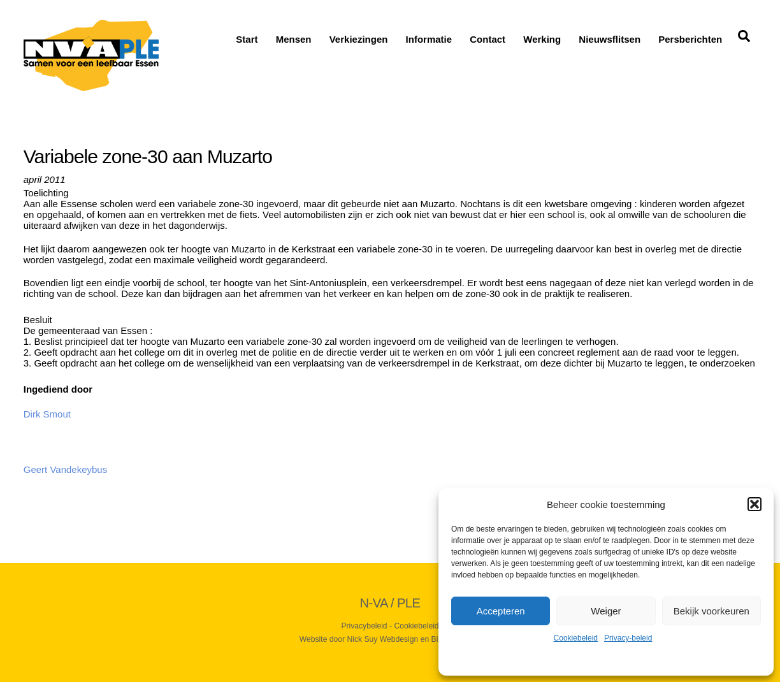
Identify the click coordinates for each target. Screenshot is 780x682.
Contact (487, 39)
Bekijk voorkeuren (711, 611)
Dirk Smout (47, 414)
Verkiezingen (358, 39)
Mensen (294, 39)
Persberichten (690, 39)
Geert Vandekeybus (65, 469)
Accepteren (501, 611)
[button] (754, 504)
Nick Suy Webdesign (382, 639)
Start (246, 39)
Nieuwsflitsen (609, 39)
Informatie (429, 39)
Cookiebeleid (576, 638)
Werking (542, 39)
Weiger (606, 611)
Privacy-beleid (628, 638)
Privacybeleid (364, 625)
